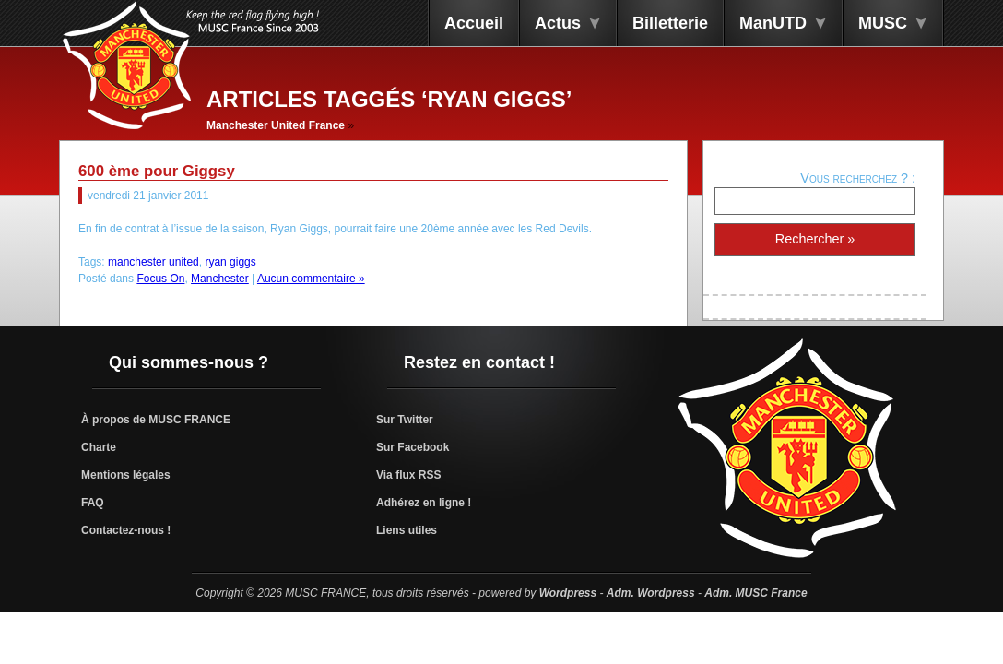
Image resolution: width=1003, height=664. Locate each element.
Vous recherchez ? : (857, 178)
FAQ (92, 502)
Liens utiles (406, 530)
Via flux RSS (408, 474)
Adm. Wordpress (651, 593)
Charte (98, 447)
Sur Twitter (404, 419)
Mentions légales (126, 474)
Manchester (220, 278)
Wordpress (567, 593)
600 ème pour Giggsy (156, 171)
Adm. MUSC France (755, 593)
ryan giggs (230, 261)
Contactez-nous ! (126, 530)
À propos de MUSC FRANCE (155, 419)
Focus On (160, 278)
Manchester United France (275, 125)
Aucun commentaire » (311, 278)
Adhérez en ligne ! (423, 502)
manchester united (153, 261)
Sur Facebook (412, 447)
